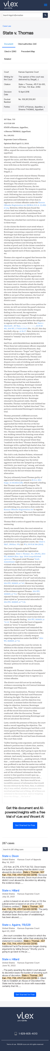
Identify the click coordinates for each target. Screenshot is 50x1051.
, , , (24, 326)
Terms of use (11, 1044)
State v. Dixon (10, 856)
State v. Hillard (10, 890)
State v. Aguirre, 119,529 (16, 924)
